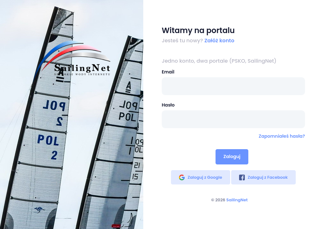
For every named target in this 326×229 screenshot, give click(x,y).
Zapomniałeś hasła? (282, 136)
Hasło (168, 105)
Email (168, 72)
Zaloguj (231, 156)
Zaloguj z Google (200, 177)
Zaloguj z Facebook (263, 177)
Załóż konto (219, 40)
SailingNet (237, 200)
